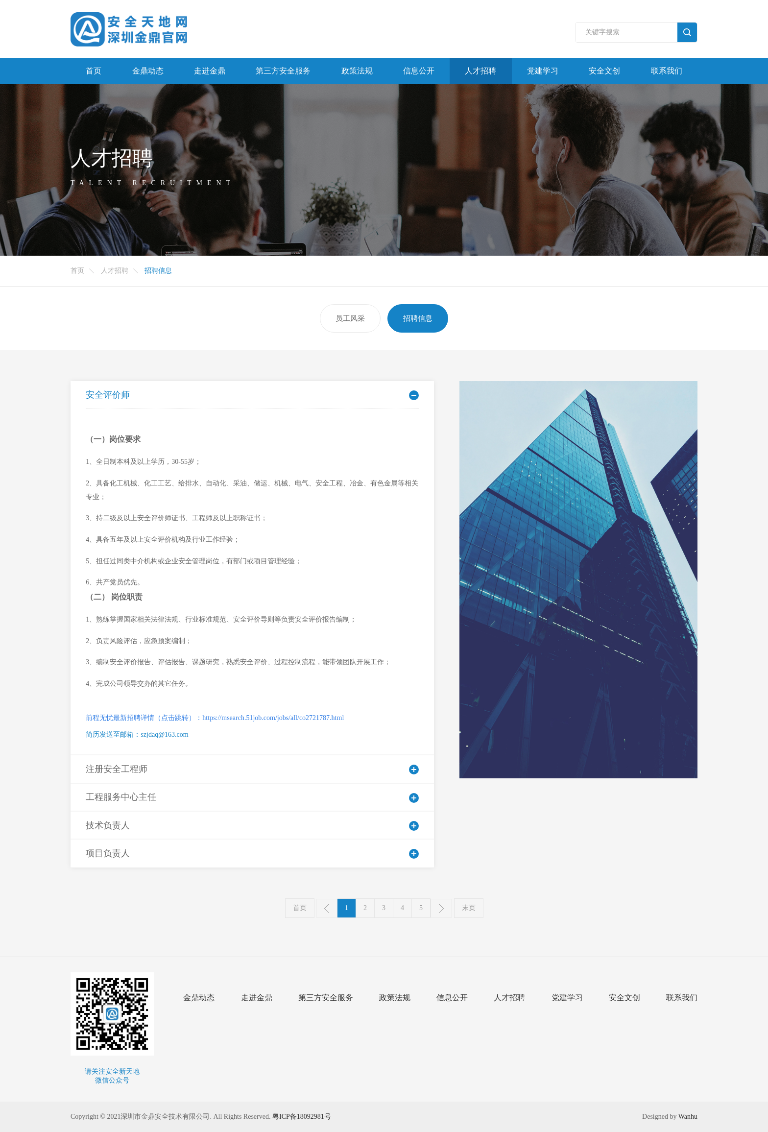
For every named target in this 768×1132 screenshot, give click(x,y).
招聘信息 (417, 318)
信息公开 (418, 71)
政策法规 (357, 71)
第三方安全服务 (283, 71)
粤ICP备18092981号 (301, 1116)
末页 (469, 908)
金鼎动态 (148, 71)
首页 (93, 71)
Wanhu (687, 1116)
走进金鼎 (209, 71)
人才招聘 (480, 71)
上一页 (326, 908)
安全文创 (604, 71)
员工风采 (350, 318)
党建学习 (542, 71)
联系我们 (666, 71)
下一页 (441, 908)
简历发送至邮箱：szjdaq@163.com (137, 734)
